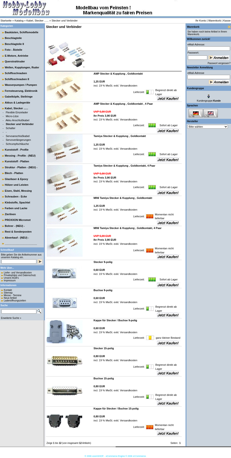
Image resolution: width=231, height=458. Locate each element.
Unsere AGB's (11, 278)
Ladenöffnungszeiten (15, 300)
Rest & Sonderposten (18, 231)
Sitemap (8, 292)
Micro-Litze (12, 116)
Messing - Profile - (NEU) (20, 155)
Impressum (10, 280)
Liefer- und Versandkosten (18, 272)
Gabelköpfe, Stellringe (19, 96)
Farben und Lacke (16, 208)
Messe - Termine (13, 295)
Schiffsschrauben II (17, 79)
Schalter (10, 128)
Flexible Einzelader (17, 112)
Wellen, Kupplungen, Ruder (22, 67)
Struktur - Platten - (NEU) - (21, 167)
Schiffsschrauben (16, 73)
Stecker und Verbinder (64, 20)
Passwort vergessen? (219, 63)
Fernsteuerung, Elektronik (21, 90)
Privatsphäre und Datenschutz (20, 275)
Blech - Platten (14, 173)
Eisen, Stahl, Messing (18, 190)
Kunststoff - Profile (16, 149)
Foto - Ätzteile (13, 49)
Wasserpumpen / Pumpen (21, 84)
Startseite (5, 20)
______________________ (21, 243)
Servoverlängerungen (18, 139)
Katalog (19, 20)
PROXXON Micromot (18, 219)
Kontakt (8, 290)
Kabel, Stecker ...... (37, 20)
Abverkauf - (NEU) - (17, 237)
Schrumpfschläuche (17, 143)
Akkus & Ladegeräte (17, 102)
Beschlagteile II (14, 44)
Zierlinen (10, 214)
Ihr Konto (200, 20)
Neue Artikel (10, 298)
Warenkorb (214, 20)
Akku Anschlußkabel (17, 120)
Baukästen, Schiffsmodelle (21, 32)
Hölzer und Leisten (16, 184)
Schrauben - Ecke (16, 196)
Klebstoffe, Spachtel (17, 202)
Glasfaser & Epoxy (16, 179)
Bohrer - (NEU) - (15, 225)
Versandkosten (128, 85)
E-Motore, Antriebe (16, 55)
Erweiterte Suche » (11, 318)
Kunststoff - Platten (17, 161)
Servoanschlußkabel (18, 136)
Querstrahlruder (15, 61)
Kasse (227, 20)
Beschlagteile (13, 38)
